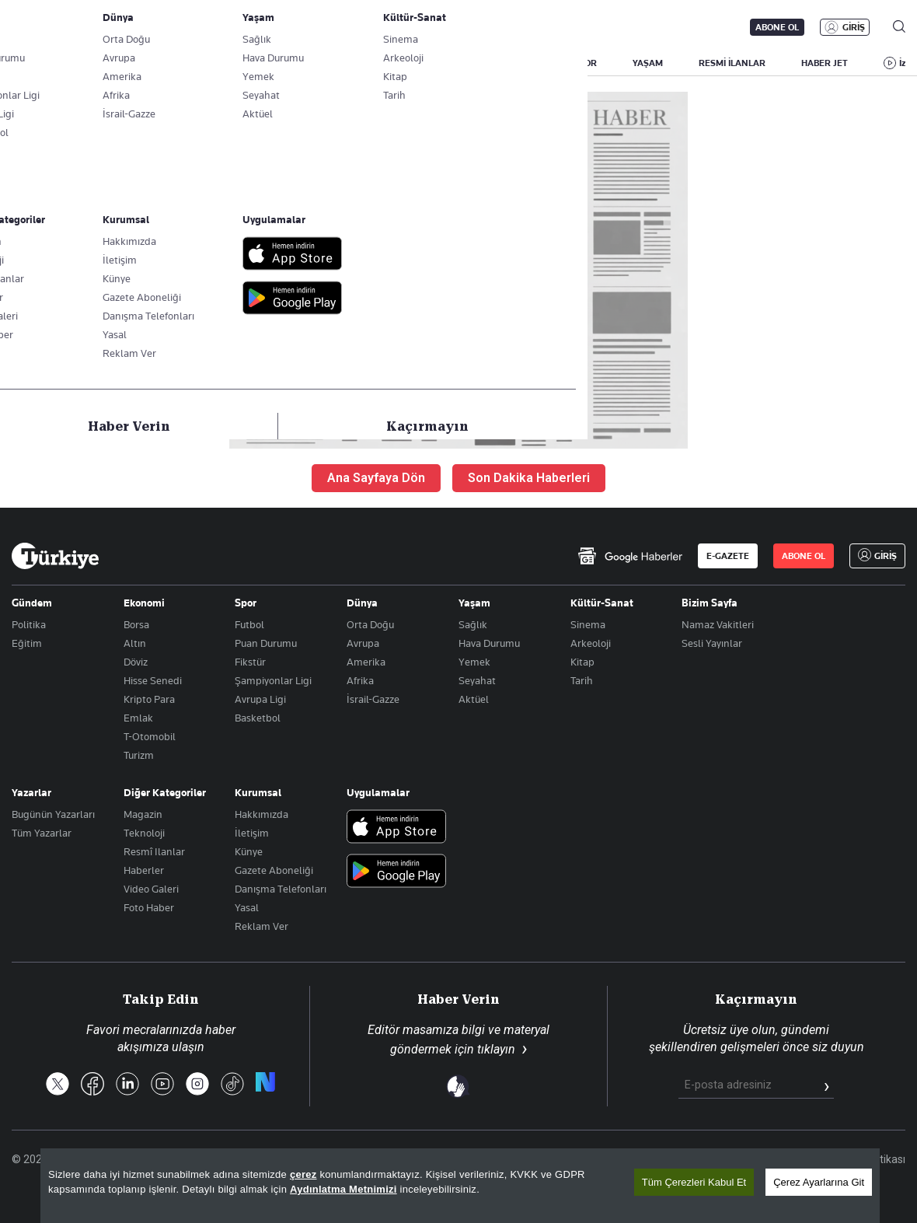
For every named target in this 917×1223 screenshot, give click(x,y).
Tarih (581, 680)
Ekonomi (144, 602)
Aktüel (473, 699)
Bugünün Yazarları (53, 814)
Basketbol (258, 717)
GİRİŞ (853, 27)
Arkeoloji (590, 643)
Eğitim (27, 643)
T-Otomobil (150, 736)
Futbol (249, 624)
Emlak (138, 717)
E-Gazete (90, 27)
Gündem (32, 602)
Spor (245, 602)
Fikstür (250, 661)
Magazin (143, 814)
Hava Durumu (489, 643)
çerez (303, 1174)
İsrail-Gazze (373, 699)
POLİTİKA (375, 63)
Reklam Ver (261, 926)
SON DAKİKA (48, 63)
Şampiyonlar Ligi (273, 680)
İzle (906, 63)
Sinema (587, 624)
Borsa (136, 624)
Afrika (360, 680)
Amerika (366, 661)
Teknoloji (144, 832)
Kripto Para (149, 699)
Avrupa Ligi (260, 699)
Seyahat (477, 680)
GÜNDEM (300, 63)
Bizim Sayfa (709, 602)
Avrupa (363, 643)
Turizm (139, 755)
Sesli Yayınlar (712, 643)
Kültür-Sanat (601, 602)
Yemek (474, 661)
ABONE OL (777, 27)
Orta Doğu (370, 624)
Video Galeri (151, 888)
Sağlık (472, 624)
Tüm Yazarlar (41, 832)
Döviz (136, 661)
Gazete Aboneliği (187, 27)
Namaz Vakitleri (718, 624)
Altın (135, 643)
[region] (460, 1185)
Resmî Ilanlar (154, 851)
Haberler (144, 870)
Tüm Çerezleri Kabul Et (694, 1182)
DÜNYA (522, 63)
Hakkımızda (261, 814)
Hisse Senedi (153, 680)
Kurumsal (258, 792)
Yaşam (474, 602)
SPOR (585, 63)
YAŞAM (648, 63)
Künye (249, 851)
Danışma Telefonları (280, 888)
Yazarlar (31, 792)
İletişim (252, 832)
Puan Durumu (266, 643)
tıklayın (496, 1049)
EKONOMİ (451, 63)
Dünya (362, 602)
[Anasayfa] (55, 556)
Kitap (582, 661)
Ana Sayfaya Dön (376, 477)
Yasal (247, 907)
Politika (29, 624)
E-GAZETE (727, 555)
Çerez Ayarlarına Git (818, 1182)
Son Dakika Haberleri (529, 477)
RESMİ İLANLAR (732, 63)
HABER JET (824, 63)
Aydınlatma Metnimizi (343, 1189)
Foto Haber (149, 907)
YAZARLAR (134, 63)
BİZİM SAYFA (219, 63)
